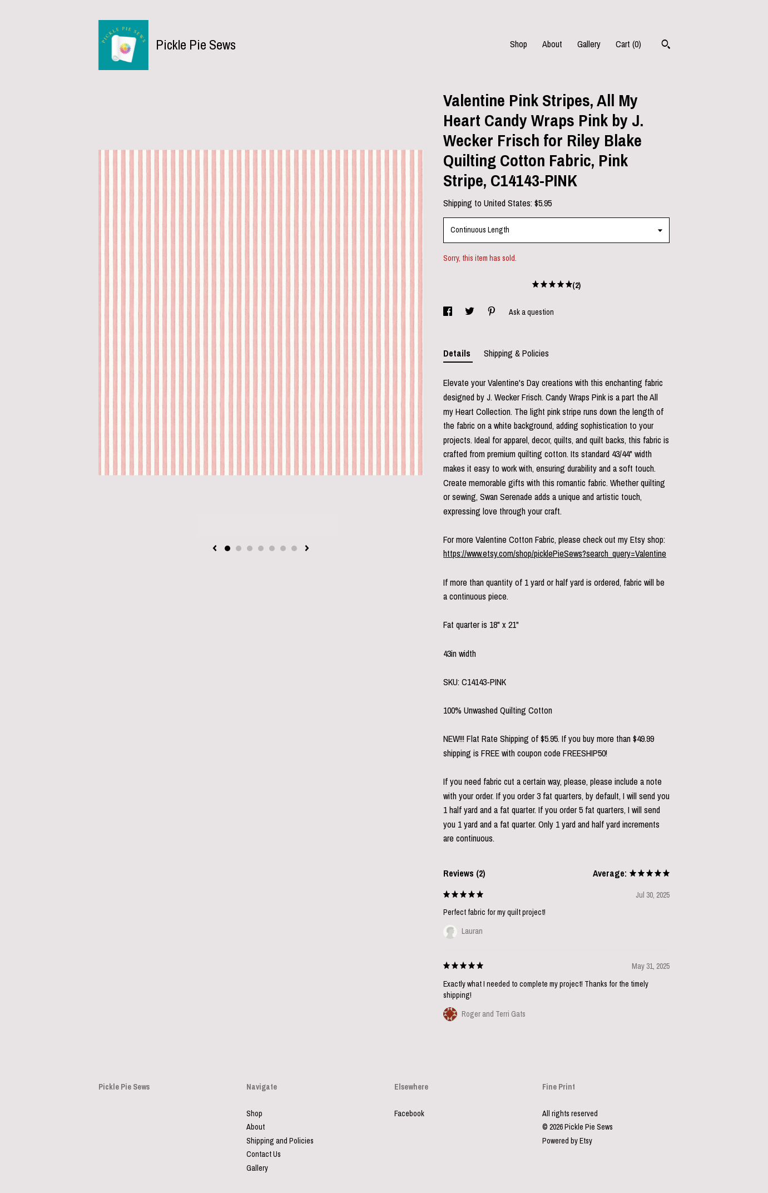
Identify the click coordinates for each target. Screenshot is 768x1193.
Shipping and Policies (280, 1141)
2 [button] (238, 548)
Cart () (628, 44)
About (552, 44)
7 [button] (294, 548)
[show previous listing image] (214, 549)
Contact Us (263, 1154)
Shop (518, 44)
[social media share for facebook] (448, 312)
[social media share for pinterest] (492, 312)
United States (507, 203)
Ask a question (531, 312)
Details (458, 353)
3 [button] (249, 548)
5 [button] (272, 548)
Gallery (589, 44)
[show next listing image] (307, 549)
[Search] (666, 45)
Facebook (409, 1113)
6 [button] (283, 548)
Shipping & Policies (516, 353)
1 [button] (227, 548)
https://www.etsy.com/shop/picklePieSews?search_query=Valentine (554, 553)
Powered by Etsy (567, 1141)
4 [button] (261, 548)
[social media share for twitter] (470, 312)
